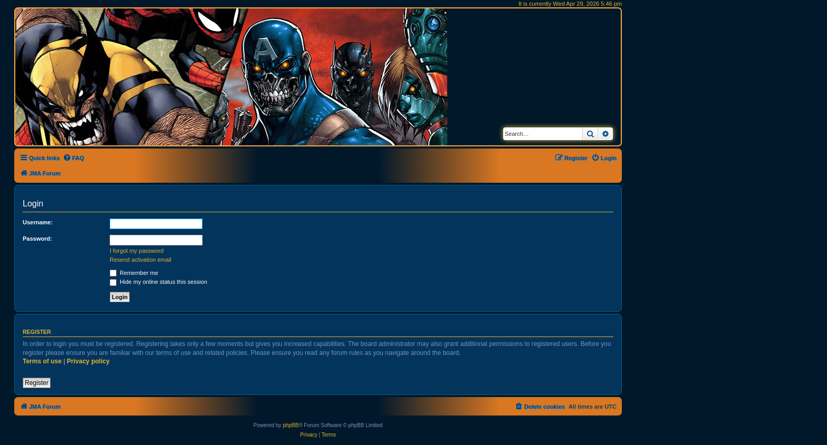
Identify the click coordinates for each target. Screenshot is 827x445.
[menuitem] (73, 158)
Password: (37, 238)
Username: (38, 222)
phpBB (291, 425)
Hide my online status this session (158, 282)
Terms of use (42, 361)
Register (37, 383)
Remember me (134, 273)
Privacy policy (88, 361)
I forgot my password (137, 251)
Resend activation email (140, 259)
